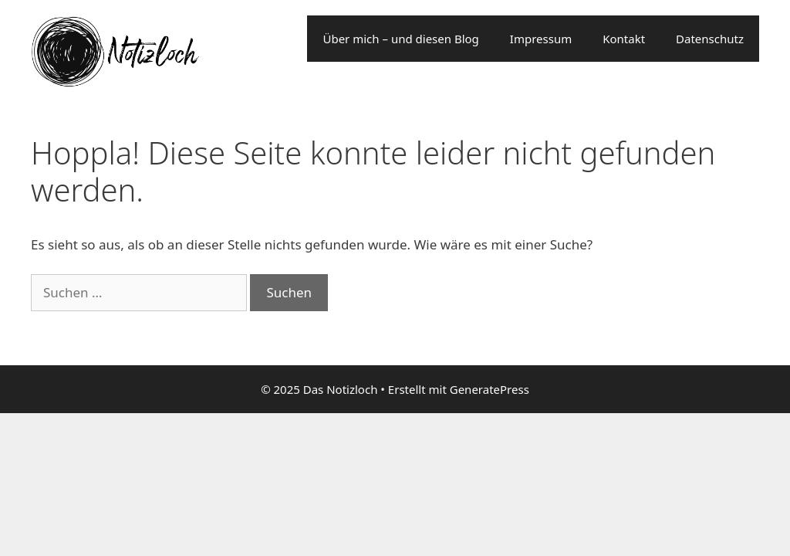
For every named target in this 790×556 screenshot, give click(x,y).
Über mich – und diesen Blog (400, 38)
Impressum (541, 38)
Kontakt (624, 38)
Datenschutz (710, 38)
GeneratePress (489, 389)
